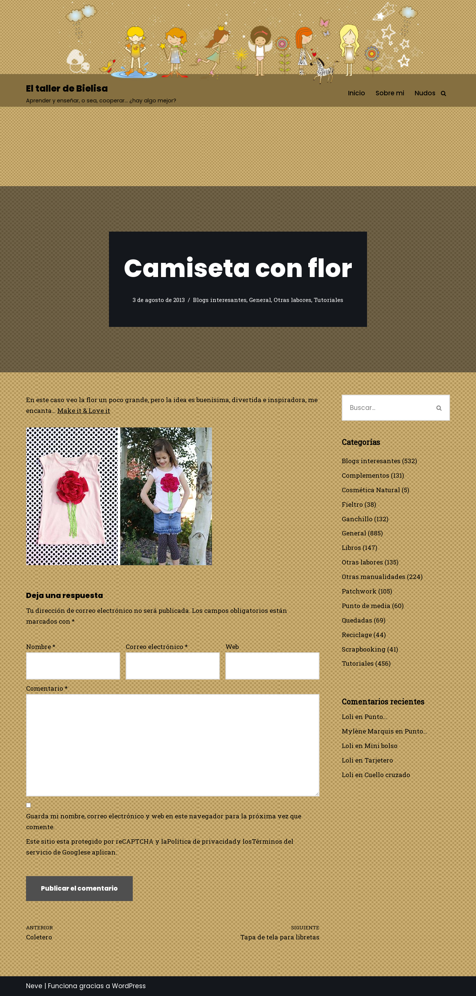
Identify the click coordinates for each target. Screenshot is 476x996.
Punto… (375, 716)
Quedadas (357, 620)
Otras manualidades (373, 576)
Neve (34, 985)
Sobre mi (390, 93)
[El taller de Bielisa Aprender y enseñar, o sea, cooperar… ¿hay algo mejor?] (101, 93)
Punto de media (366, 605)
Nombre (40, 646)
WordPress (129, 985)
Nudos (425, 93)
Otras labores (292, 299)
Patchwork (359, 591)
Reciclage (357, 634)
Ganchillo (357, 519)
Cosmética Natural (371, 490)
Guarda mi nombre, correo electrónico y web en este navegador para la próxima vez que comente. (163, 821)
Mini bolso (381, 745)
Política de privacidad (202, 841)
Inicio (356, 93)
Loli (348, 716)
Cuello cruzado (387, 774)
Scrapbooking (364, 649)
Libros (351, 547)
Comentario (47, 688)
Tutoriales (328, 299)
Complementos (365, 475)
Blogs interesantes (220, 299)
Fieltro (352, 504)
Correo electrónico (157, 646)
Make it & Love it (83, 410)
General (260, 299)
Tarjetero (378, 760)
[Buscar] (443, 93)
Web (232, 646)
